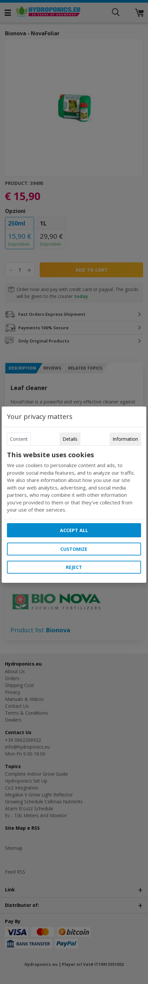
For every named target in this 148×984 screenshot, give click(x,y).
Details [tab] (70, 439)
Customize (73, 549)
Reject (74, 567)
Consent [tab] (19, 439)
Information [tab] (125, 439)
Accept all (74, 530)
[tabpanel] (74, 482)
